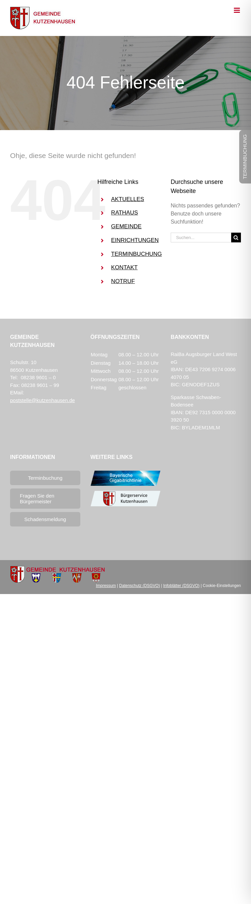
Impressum (106, 585)
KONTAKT (124, 267)
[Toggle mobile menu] (237, 10)
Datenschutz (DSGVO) (139, 585)
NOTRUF (123, 281)
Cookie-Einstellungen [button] (222, 585)
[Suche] (236, 237)
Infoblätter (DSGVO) (181, 585)
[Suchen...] (201, 237)
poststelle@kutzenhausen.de (42, 400)
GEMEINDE (126, 226)
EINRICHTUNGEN (135, 240)
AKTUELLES (127, 199)
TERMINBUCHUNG (136, 254)
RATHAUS (124, 212)
